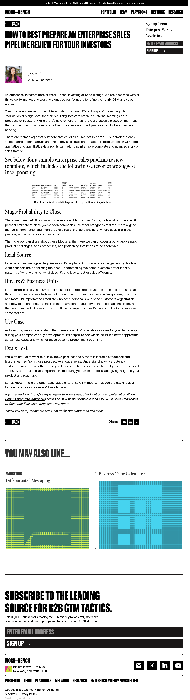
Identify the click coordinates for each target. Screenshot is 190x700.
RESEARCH (175, 12)
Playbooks (139, 12)
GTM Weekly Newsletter (68, 617)
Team (28, 680)
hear (63, 387)
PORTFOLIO (108, 12)
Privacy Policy (28, 694)
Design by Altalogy (17, 698)
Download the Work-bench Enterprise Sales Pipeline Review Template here (72, 202)
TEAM (123, 12)
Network (158, 12)
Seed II (90, 95)
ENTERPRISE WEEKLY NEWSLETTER (114, 680)
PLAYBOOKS (43, 680)
